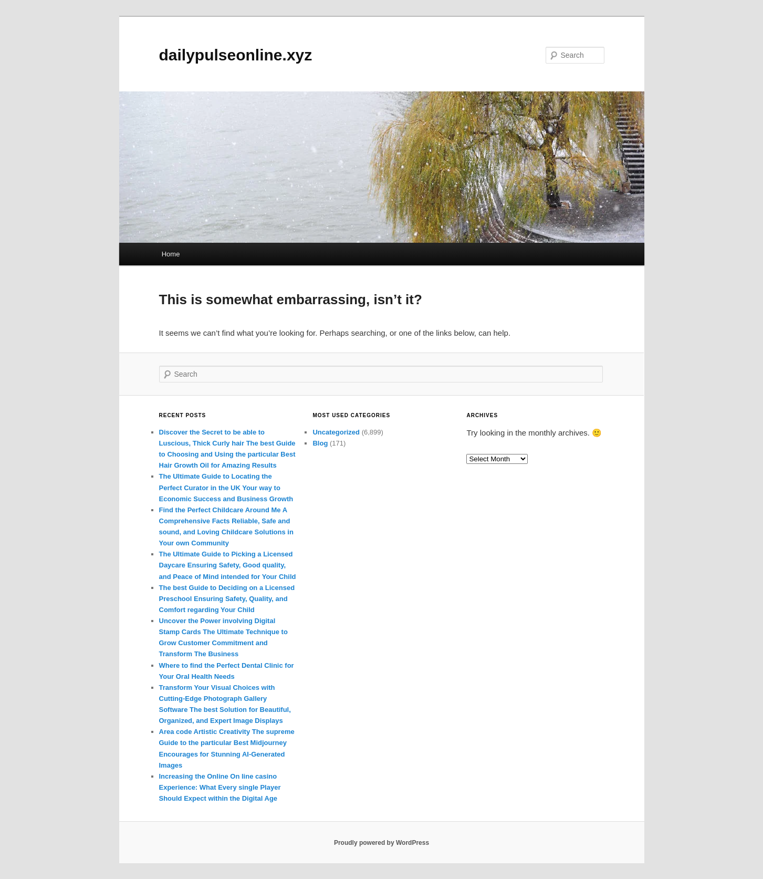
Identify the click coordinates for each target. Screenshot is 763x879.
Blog (320, 443)
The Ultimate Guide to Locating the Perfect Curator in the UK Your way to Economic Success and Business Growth (226, 487)
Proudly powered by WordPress (381, 842)
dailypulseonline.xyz (235, 55)
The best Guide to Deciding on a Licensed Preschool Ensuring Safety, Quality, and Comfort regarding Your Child (227, 599)
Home (171, 254)
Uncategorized (336, 432)
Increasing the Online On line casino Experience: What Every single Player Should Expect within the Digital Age (220, 787)
